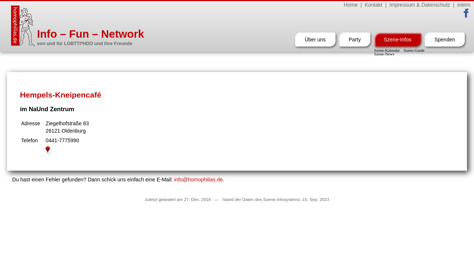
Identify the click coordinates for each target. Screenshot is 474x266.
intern (463, 5)
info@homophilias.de (198, 180)
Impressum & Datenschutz (420, 5)
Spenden (444, 39)
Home (350, 5)
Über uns (315, 39)
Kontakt (373, 5)
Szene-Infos (397, 39)
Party (355, 39)
